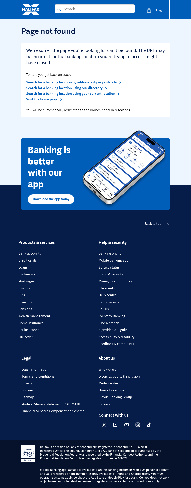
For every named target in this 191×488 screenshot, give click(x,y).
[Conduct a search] (97, 9)
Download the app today (51, 199)
